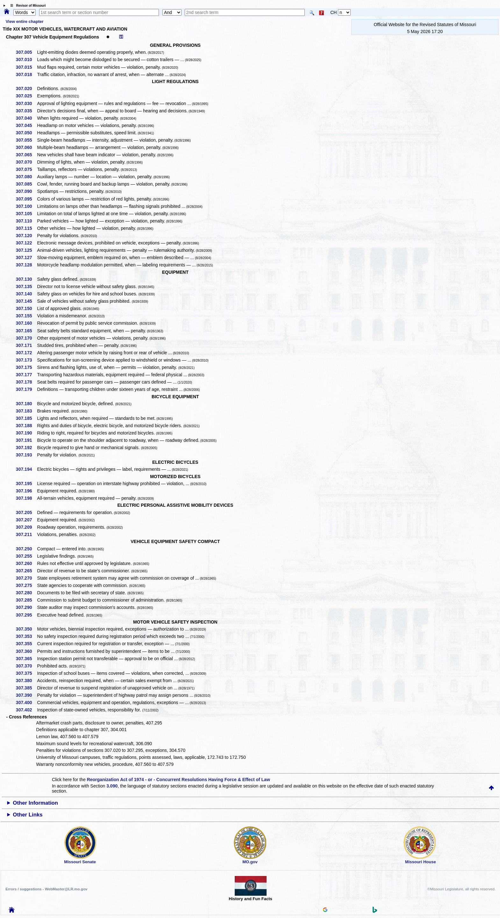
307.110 (26, 220)
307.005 (26, 52)
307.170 (26, 338)
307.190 (26, 432)
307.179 (26, 389)
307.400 (26, 702)
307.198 (26, 498)
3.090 (112, 785)
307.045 (26, 125)
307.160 (26, 323)
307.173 (26, 360)
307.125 (26, 250)
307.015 (26, 67)
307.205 (26, 512)
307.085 (26, 184)
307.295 (26, 615)
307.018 (26, 74)
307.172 (26, 352)
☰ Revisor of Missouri (26, 5)
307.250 (26, 548)
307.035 (26, 110)
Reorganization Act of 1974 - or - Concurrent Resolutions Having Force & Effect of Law (178, 779)
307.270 (26, 578)
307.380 (26, 680)
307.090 (26, 191)
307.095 (26, 198)
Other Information (35, 803)
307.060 (26, 147)
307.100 (26, 206)
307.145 (26, 301)
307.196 (26, 490)
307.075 (26, 169)
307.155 (26, 315)
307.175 (26, 367)
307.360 (26, 651)
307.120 (26, 235)
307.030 (26, 103)
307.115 (26, 228)
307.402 (26, 709)
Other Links (27, 815)
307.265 (26, 570)
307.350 (26, 629)
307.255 (26, 556)
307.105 (26, 213)
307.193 (26, 454)
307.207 (26, 519)
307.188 (26, 425)
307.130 (26, 279)
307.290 (26, 607)
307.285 (26, 600)
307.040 (26, 118)
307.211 (26, 534)
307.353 (26, 636)
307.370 (26, 665)
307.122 (26, 242)
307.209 (26, 527)
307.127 (26, 257)
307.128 (26, 264)
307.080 (26, 176)
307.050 (26, 132)
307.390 (26, 695)
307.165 (26, 330)
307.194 (26, 469)
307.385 (26, 687)
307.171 (26, 345)
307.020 (26, 88)
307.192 (26, 447)
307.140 (26, 293)
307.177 (26, 374)
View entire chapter (25, 21)
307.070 (26, 162)
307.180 (26, 403)
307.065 (26, 154)
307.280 (26, 592)
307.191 (26, 440)
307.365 (26, 658)
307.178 (26, 382)
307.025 (26, 95)
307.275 (26, 585)
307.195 (26, 483)
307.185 (26, 418)
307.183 (26, 410)
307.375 (26, 673)
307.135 (26, 286)
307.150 (26, 308)
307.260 (26, 563)
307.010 (26, 59)
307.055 (26, 140)
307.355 (26, 643)
